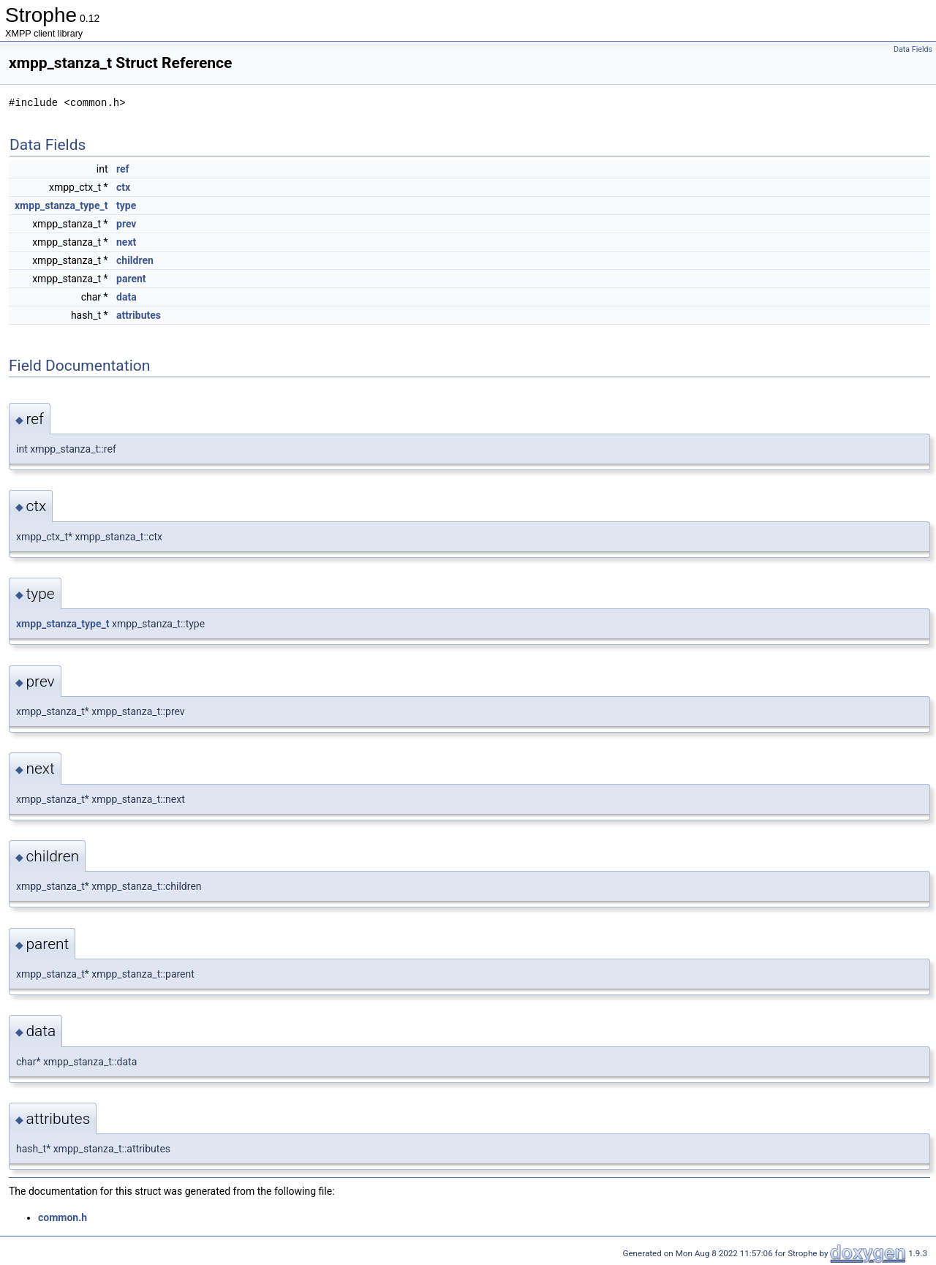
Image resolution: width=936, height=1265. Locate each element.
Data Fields (913, 49)
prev (126, 224)
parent (131, 278)
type (126, 205)
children (135, 260)
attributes (138, 315)
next (126, 242)
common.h (62, 1217)
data (126, 297)
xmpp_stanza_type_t (61, 205)
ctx (123, 187)
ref (122, 169)
